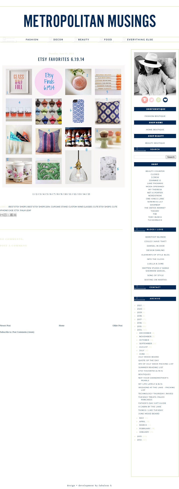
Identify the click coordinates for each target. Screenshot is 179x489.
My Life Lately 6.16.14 (150, 384)
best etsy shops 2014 (38, 206)
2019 (139, 312)
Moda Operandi (155, 186)
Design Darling (155, 250)
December (145, 333)
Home (62, 325)
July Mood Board (148, 357)
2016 (139, 323)
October (144, 340)
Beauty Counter (155, 171)
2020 (140, 309)
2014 (139, 330)
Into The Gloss (155, 259)
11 (70, 194)
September (146, 343)
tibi (155, 214)
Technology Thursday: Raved (155, 393)
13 (79, 194)
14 (84, 194)
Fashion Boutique (155, 116)
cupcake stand (59, 206)
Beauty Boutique (155, 143)
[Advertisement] (155, 457)
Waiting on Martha (155, 280)
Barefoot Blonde (155, 237)
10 (65, 194)
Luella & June (155, 264)
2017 (139, 319)
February (145, 428)
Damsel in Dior (155, 246)
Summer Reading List (150, 367)
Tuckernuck (155, 220)
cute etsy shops (102, 206)
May (142, 418)
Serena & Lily (155, 202)
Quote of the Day (148, 360)
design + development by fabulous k (89, 485)
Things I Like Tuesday (150, 410)
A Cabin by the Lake (149, 407)
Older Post (117, 325)
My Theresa (155, 189)
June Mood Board (148, 414)
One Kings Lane (155, 199)
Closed (155, 174)
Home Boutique (155, 129)
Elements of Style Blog (156, 255)
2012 (139, 440)
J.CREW (155, 177)
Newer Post (5, 325)
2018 (139, 316)
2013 (139, 436)
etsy (16, 210)
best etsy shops (18, 206)
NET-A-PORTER (155, 193)
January (144, 432)
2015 (139, 326)
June (142, 354)
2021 (139, 305)
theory (155, 211)
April (142, 421)
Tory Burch (155, 217)
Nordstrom (155, 195)
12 (75, 194)
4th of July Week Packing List (155, 364)
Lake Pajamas (155, 183)
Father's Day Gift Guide (152, 403)
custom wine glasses (80, 206)
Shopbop (155, 205)
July (142, 350)
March (143, 425)
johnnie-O (155, 180)
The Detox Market (155, 208)
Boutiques (144, 374)
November (145, 336)
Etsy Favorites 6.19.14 (150, 371)
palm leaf (25, 210)
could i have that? (156, 241)
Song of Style (155, 275)
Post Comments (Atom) (23, 332)
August (143, 347)
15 (88, 194)
